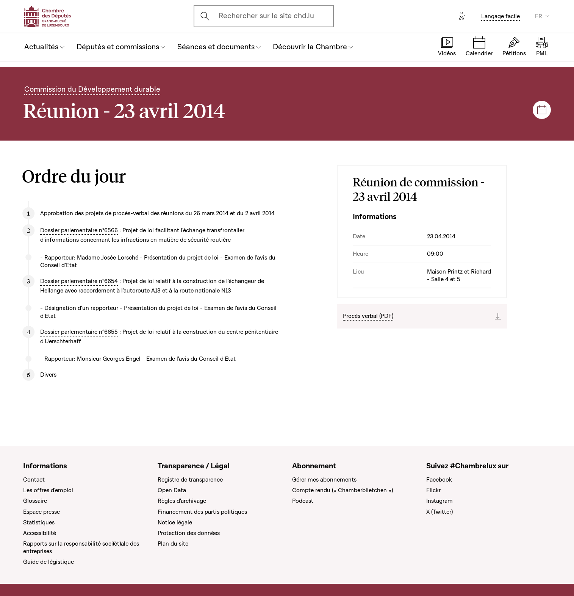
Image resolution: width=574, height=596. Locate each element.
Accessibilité (39, 533)
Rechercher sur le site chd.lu (266, 16)
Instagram (439, 501)
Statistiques (39, 522)
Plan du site (173, 544)
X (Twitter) (439, 512)
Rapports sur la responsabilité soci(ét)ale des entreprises (81, 547)
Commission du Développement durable (92, 89)
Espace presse (41, 512)
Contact (34, 479)
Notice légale (175, 522)
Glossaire (35, 501)
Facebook (439, 479)
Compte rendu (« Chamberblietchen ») (342, 490)
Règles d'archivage (182, 501)
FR (538, 16)
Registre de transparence (190, 479)
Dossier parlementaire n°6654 (79, 281)
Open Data (172, 490)
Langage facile (500, 16)
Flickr (433, 490)
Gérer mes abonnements (324, 479)
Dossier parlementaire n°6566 (79, 230)
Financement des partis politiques (202, 512)
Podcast (302, 501)
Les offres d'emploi (48, 490)
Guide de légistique (48, 562)
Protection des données (189, 533)
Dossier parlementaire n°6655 (79, 332)
